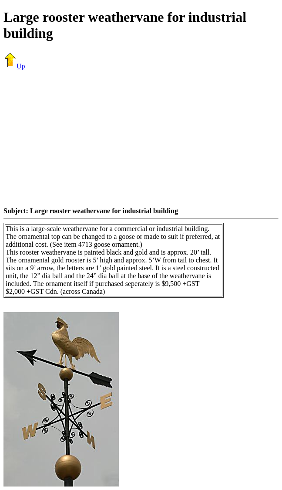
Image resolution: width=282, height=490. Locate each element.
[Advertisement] (142, 138)
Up (14, 66)
